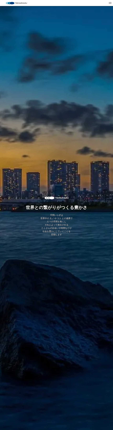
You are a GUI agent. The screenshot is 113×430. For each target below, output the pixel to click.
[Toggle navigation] (110, 3)
